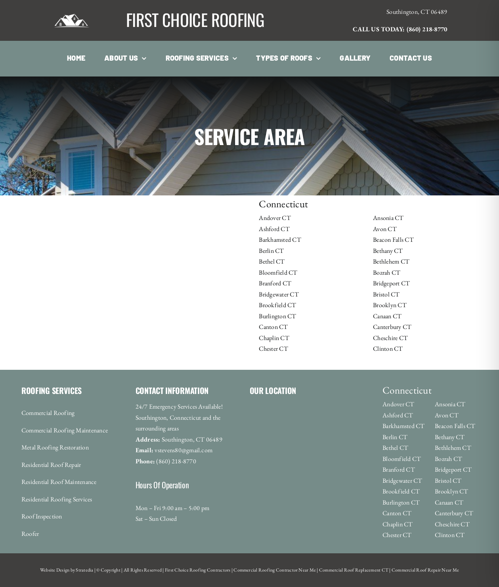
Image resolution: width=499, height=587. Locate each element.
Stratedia (84, 570)
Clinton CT (388, 348)
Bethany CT (388, 251)
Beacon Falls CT (393, 239)
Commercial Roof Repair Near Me (425, 570)
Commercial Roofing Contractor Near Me (274, 570)
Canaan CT (387, 316)
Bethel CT (272, 261)
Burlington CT (277, 316)
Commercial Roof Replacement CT (353, 570)
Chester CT (273, 348)
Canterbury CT (392, 327)
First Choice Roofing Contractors (197, 570)
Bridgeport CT (391, 283)
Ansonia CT (388, 218)
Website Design (54, 570)
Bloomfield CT (278, 272)
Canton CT (273, 327)
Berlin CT (271, 251)
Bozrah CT (386, 272)
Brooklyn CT (390, 305)
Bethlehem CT (391, 261)
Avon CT (385, 229)
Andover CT (275, 218)
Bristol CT (386, 294)
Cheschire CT (390, 338)
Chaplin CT (274, 338)
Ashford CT (274, 229)
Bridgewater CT (278, 294)
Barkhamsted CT (280, 239)
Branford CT (275, 283)
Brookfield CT (277, 305)
